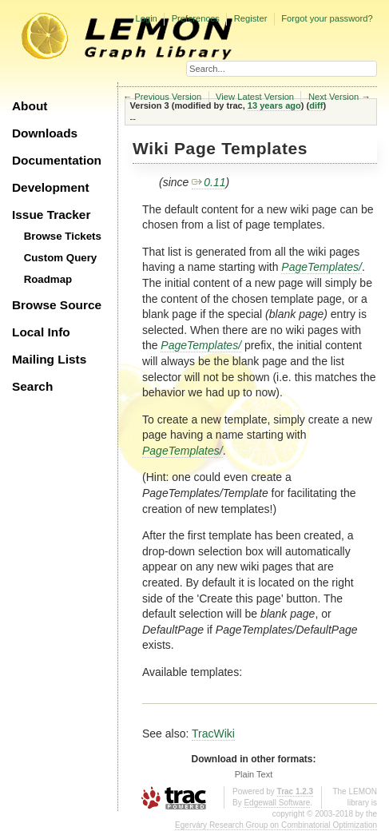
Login (146, 18)
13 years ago (274, 105)
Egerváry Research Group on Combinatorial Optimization (276, 825)
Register (251, 18)
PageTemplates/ (321, 266)
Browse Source (56, 305)
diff (316, 105)
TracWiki (213, 733)
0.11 (208, 182)
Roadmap (48, 279)
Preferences (196, 18)
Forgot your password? (326, 18)
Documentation (56, 160)
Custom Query (60, 258)
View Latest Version (255, 96)
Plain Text (254, 774)
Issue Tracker (51, 214)
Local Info (41, 332)
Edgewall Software (277, 802)
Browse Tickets (62, 236)
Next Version (333, 96)
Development (50, 187)
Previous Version (167, 96)
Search (32, 386)
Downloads (44, 133)
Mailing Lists (49, 359)
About (29, 106)
